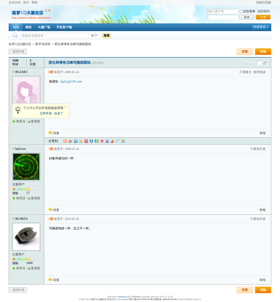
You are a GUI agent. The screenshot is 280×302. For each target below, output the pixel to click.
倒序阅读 (259, 72)
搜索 (106, 35)
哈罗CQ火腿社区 (20, 44)
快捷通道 (259, 27)
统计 (26, 2)
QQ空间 (81, 141)
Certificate (135, 296)
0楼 (51, 72)
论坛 (16, 27)
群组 (28, 27)
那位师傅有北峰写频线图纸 (72, 44)
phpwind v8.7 (125, 296)
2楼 (51, 219)
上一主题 (247, 63)
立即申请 (46, 113)
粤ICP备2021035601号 (139, 299)
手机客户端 (64, 27)
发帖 (263, 51)
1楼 (51, 149)
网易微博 (102, 141)
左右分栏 (15, 2)
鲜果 (112, 141)
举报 (262, 133)
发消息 (35, 121)
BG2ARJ (21, 72)
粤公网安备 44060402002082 (163, 299)
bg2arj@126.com (71, 81)
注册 (263, 17)
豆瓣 (96, 141)
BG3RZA (21, 218)
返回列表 (18, 51)
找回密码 (263, 11)
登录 (247, 17)
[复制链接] (97, 62)
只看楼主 (245, 72)
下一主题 (252, 63)
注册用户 (18, 184)
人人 (91, 141)
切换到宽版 (263, 2)
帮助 (35, 2)
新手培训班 (43, 44)
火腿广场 (44, 27)
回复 (245, 51)
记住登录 (249, 11)
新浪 (70, 141)
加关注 (20, 121)
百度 (107, 141)
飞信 (123, 141)
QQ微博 (75, 141)
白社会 (117, 141)
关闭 (65, 107)
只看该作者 (258, 149)
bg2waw (20, 148)
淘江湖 (65, 141)
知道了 (58, 113)
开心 (86, 141)
